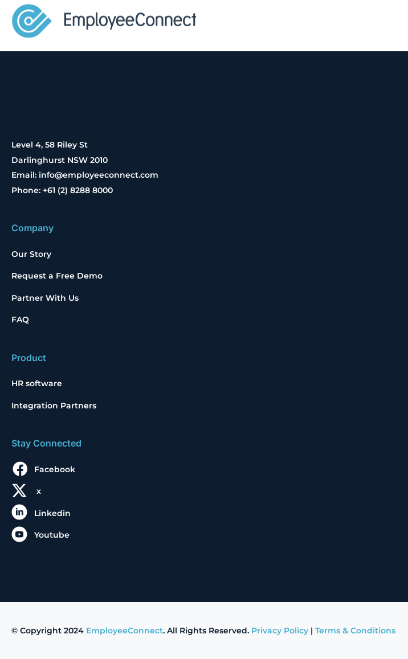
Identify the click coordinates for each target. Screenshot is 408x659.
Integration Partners (53, 405)
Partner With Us (45, 298)
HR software (36, 383)
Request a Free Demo (57, 276)
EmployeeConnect (124, 630)
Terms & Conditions (355, 630)
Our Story (31, 254)
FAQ (20, 319)
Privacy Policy (279, 630)
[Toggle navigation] (381, 22)
